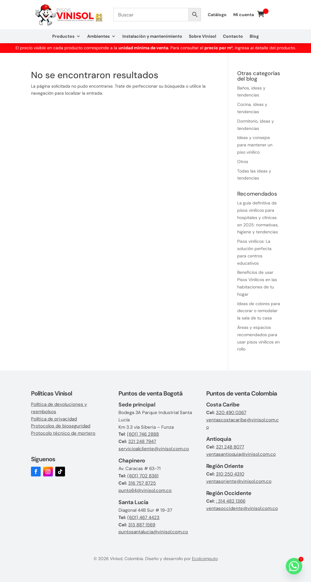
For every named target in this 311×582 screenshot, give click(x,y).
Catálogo (217, 14)
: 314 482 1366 (230, 501)
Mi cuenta (243, 14)
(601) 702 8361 (143, 476)
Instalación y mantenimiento (152, 36)
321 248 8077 (230, 447)
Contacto (233, 36)
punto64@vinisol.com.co (145, 490)
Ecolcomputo (205, 558)
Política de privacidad (54, 419)
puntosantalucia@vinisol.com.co (153, 532)
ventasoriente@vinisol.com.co (239, 481)
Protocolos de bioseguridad (60, 426)
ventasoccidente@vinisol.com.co (242, 508)
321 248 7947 (142, 441)
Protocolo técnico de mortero (63, 433)
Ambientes (98, 36)
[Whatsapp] (294, 566)
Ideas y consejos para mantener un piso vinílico (254, 145)
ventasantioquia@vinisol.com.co (241, 454)
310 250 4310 (230, 474)
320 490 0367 (231, 412)
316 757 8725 (142, 483)
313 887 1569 (141, 525)
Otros (242, 161)
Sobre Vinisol (202, 36)
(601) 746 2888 (143, 434)
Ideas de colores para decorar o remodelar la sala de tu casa (258, 311)
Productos (63, 36)
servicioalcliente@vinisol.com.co (153, 449)
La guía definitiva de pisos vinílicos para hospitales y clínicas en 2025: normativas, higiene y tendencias (258, 217)
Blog (254, 36)
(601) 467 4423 (143, 517)
